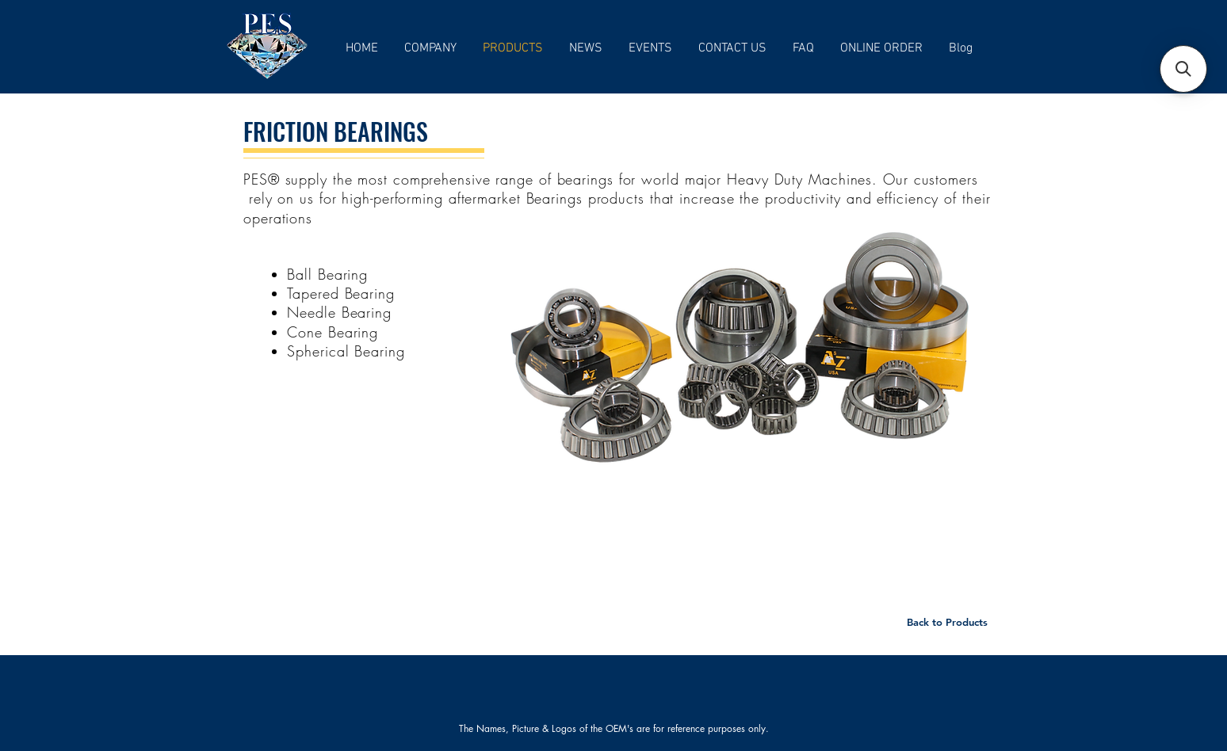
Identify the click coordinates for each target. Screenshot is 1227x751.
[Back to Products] (947, 622)
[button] (1183, 69)
